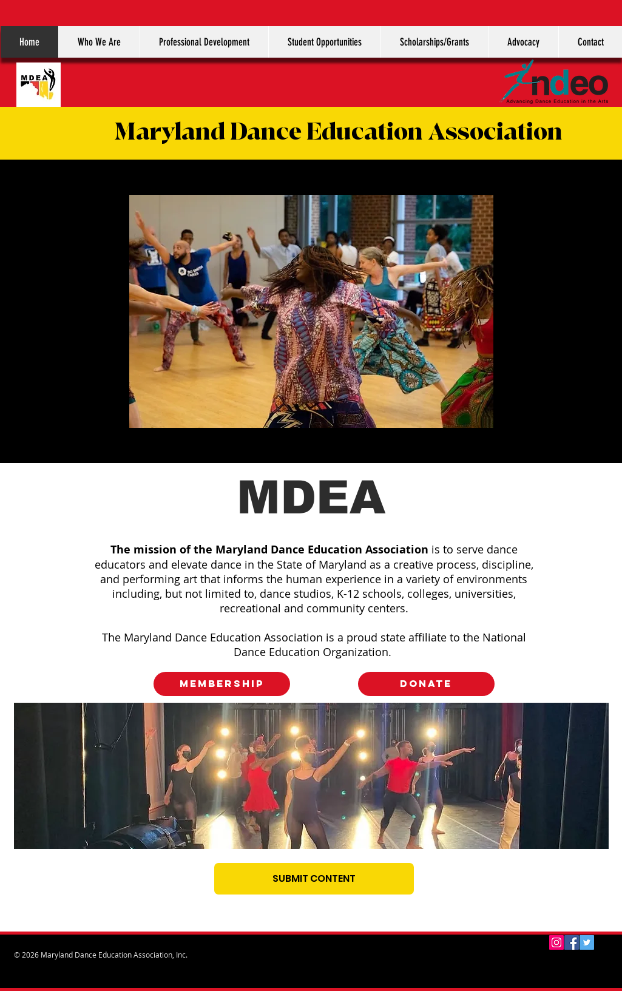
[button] (99, 42)
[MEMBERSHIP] (222, 684)
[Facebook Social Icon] (571, 942)
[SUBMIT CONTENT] (314, 879)
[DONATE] (426, 684)
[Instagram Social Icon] (556, 942)
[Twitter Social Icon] (587, 942)
